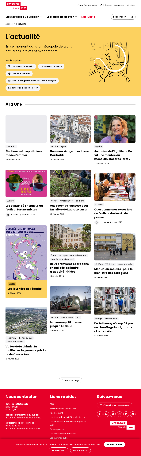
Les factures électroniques (63, 433)
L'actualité (88, 17)
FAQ (52, 404)
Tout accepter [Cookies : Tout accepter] (114, 444)
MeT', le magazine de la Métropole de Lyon (32, 80)
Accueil (9, 24)
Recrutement (56, 413)
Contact (131, 5)
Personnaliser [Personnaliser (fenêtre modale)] (80, 450)
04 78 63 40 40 (13, 425)
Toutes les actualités (20, 66)
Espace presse (57, 429)
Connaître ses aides (87, 5)
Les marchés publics (60, 438)
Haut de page (70, 380)
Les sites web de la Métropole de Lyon (68, 417)
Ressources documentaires (63, 408)
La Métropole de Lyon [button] (62, 17)
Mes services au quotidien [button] (24, 17)
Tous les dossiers (51, 66)
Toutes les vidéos (19, 73)
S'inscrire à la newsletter (23, 87)
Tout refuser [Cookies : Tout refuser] (58, 450)
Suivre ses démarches (112, 5)
